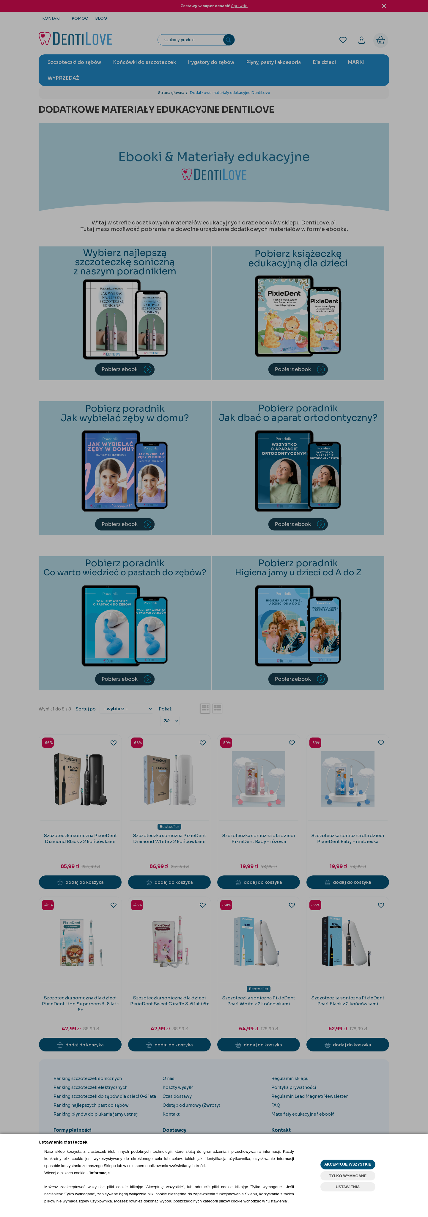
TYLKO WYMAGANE (347, 1176)
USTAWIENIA (348, 1187)
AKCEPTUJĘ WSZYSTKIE (347, 1164)
